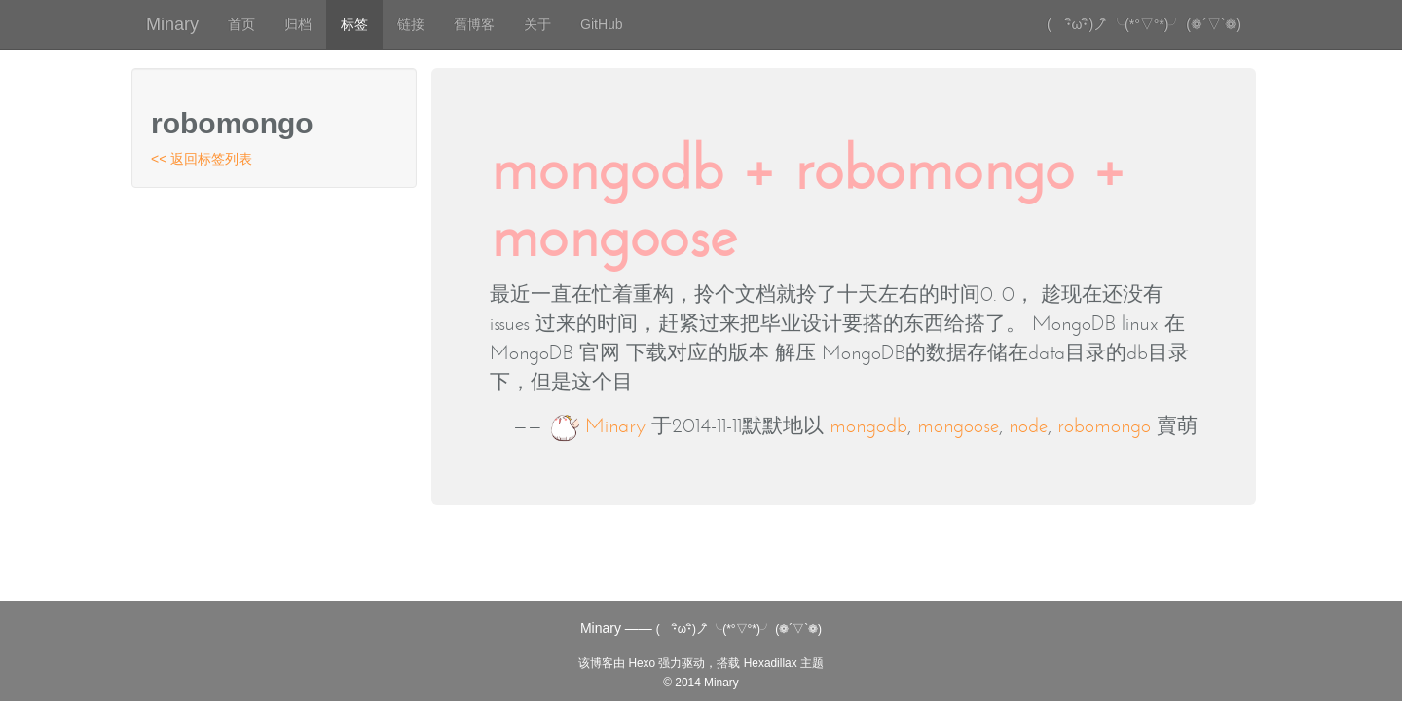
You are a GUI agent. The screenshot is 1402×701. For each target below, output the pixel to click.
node (1028, 425)
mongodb (868, 425)
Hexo (641, 663)
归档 (298, 24)
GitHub (601, 24)
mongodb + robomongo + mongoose (807, 201)
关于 (537, 24)
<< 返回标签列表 (201, 158)
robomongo (1104, 425)
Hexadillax (770, 663)
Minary (172, 24)
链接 (410, 24)
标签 (354, 24)
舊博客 (474, 24)
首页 (241, 24)
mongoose (958, 425)
